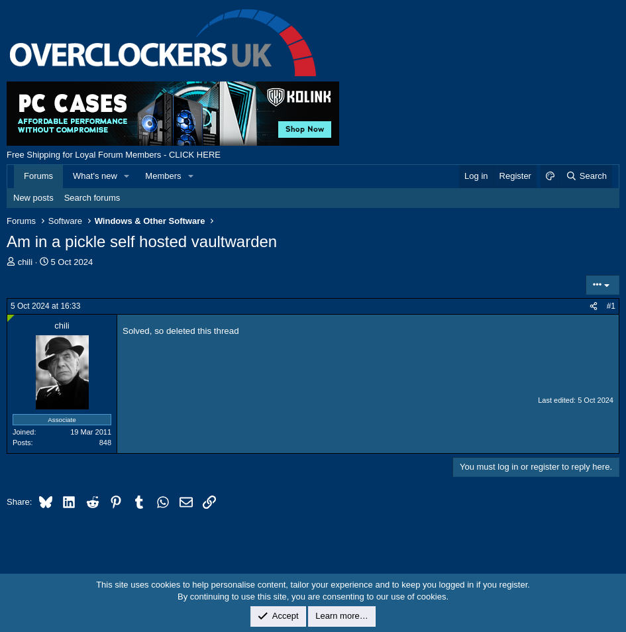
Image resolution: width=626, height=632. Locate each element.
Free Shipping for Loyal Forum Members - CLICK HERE (114, 155)
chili (25, 262)
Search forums (92, 198)
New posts (33, 198)
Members (163, 176)
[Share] (593, 306)
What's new (95, 176)
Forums (38, 176)
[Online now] (11, 318)
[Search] (586, 176)
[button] (127, 176)
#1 (611, 306)
